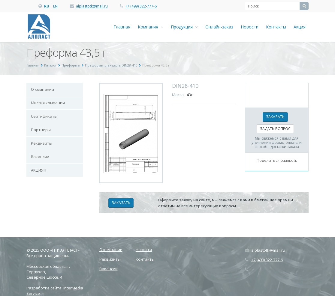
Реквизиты (41, 143)
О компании (42, 89)
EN (55, 6)
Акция (300, 27)
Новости (249, 27)
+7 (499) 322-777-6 (141, 6)
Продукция (184, 27)
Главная (121, 27)
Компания (150, 27)
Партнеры (41, 129)
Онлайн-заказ (219, 27)
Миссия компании (48, 102)
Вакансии (40, 156)
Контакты (276, 27)
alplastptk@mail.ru (92, 6)
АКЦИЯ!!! (38, 170)
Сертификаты (44, 116)
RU (46, 6)
